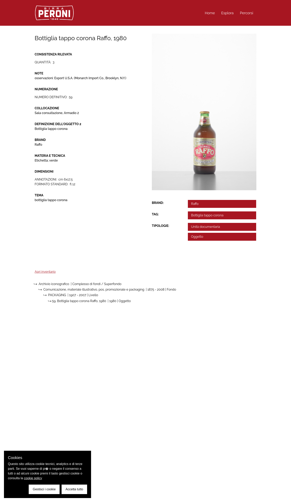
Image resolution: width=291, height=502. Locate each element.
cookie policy (33, 478)
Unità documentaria (205, 227)
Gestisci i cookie (44, 489)
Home (210, 13)
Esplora (227, 13)
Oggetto (197, 237)
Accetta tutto (74, 489)
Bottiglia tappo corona (207, 215)
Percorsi (246, 13)
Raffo (195, 204)
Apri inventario (45, 272)
